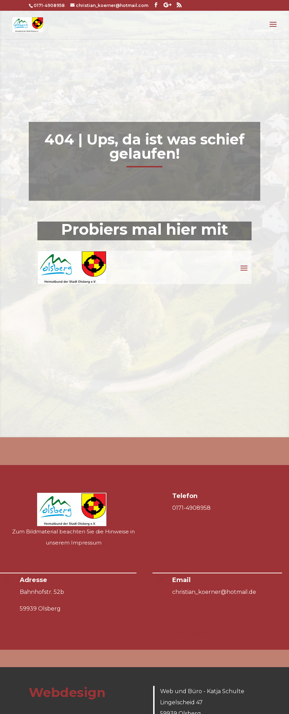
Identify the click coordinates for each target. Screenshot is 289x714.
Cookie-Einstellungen (182, 633)
